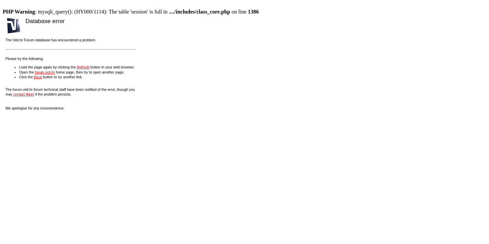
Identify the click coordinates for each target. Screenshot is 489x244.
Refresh (83, 67)
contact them (23, 94)
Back (38, 77)
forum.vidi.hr (45, 72)
